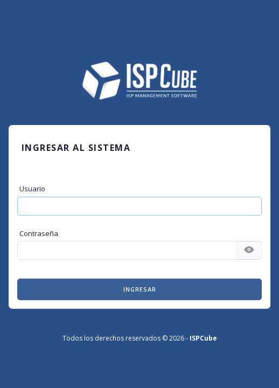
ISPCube (203, 338)
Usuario (32, 188)
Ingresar (139, 289)
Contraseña (38, 233)
